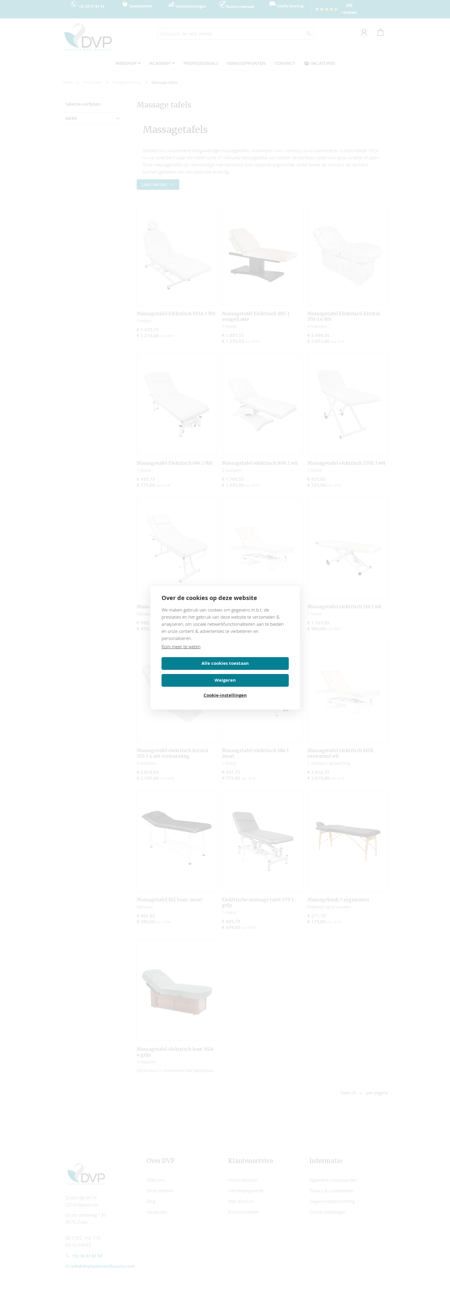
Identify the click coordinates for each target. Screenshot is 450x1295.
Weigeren (258, 670)
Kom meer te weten (181, 653)
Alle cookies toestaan (192, 670)
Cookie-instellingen (225, 687)
